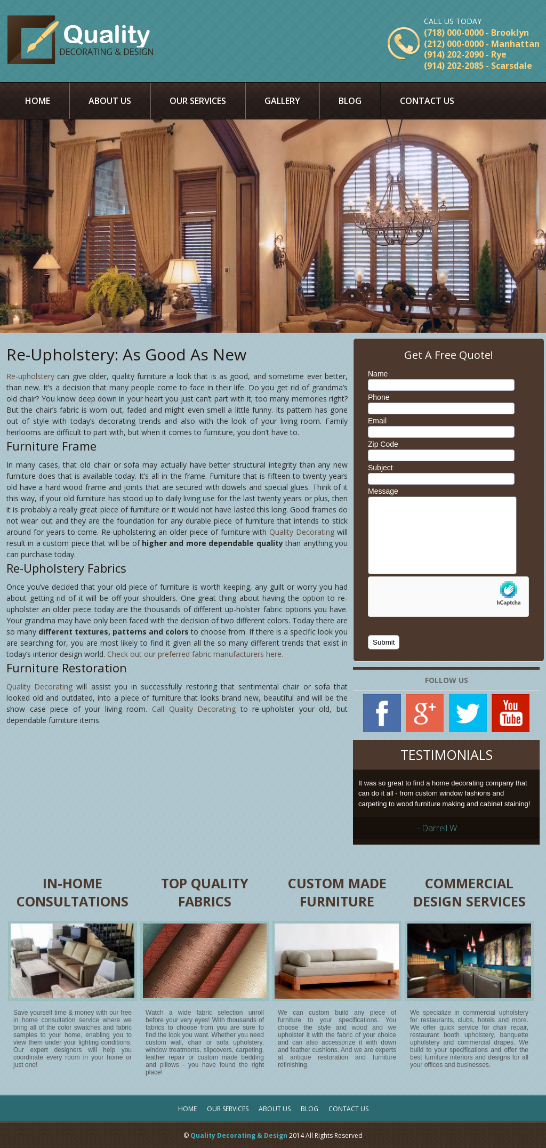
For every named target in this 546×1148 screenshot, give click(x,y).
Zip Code (383, 444)
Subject (380, 467)
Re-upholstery (30, 376)
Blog (350, 101)
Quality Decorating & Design (238, 1135)
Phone (378, 397)
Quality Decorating (301, 532)
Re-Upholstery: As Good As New (126, 354)
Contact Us (427, 101)
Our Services (198, 101)
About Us (110, 101)
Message (383, 491)
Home (37, 101)
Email (377, 420)
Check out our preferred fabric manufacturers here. (195, 654)
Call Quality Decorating (194, 709)
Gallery (282, 101)
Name (378, 374)
